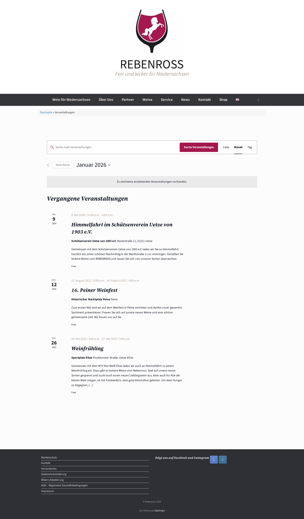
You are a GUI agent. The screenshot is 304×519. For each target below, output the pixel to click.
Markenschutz (49, 457)
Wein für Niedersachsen (71, 99)
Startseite (46, 112)
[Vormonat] (48, 165)
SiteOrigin (160, 510)
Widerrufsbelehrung (52, 480)
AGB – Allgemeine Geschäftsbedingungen (64, 485)
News (185, 99)
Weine (147, 99)
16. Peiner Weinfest (94, 290)
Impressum (47, 491)
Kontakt (204, 99)
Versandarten (49, 469)
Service (167, 99)
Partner (128, 99)
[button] (260, 100)
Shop (223, 99)
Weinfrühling (87, 348)
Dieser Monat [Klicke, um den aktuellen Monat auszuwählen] (63, 165)
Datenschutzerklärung (53, 474)
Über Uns (106, 99)
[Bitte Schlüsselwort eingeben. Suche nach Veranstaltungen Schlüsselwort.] (113, 147)
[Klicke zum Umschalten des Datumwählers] (93, 165)
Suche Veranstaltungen (199, 147)
